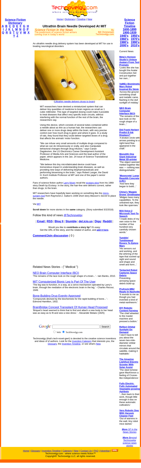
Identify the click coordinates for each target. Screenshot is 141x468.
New (90, 19)
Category (67, 450)
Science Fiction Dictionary (15, 21)
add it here (102, 230)
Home (60, 19)
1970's (135, 39)
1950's (135, 35)
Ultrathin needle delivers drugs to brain (74, 101)
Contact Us (86, 450)
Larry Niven (69, 182)
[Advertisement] (15, 93)
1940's (124, 35)
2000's (124, 45)
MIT (38, 204)
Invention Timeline (71, 343)
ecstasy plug (92, 182)
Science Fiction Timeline (129, 23)
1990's (135, 42)
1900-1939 (130, 32)
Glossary (52, 343)
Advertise (105, 450)
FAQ (96, 450)
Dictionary (70, 19)
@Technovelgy (73, 215)
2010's (135, 45)
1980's (124, 42)
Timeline (81, 19)
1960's (124, 39)
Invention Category (82, 341)
